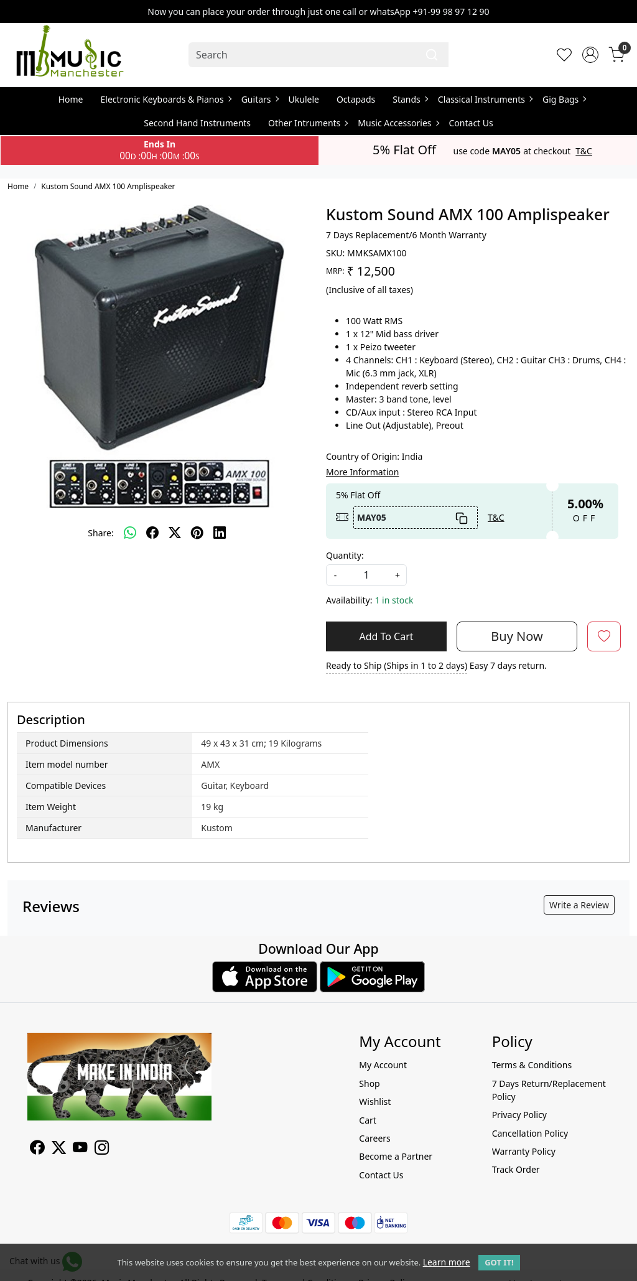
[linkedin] (219, 532)
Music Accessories (398, 123)
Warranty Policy (524, 1151)
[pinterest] (197, 532)
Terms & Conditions (532, 1065)
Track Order (516, 1169)
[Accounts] (590, 55)
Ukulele (304, 99)
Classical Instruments (485, 99)
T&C (583, 151)
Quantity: (345, 555)
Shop (369, 1083)
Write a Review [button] (579, 905)
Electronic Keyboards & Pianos (166, 99)
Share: (100, 533)
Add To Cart (386, 636)
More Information (362, 472)
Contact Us (471, 123)
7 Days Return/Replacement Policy (549, 1090)
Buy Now (516, 636)
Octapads (356, 99)
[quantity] (366, 575)
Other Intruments (307, 123)
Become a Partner (395, 1156)
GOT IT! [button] (499, 1262)
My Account (383, 1065)
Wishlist (375, 1101)
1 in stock (393, 600)
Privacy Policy (519, 1114)
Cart (367, 1120)
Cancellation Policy (530, 1133)
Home (70, 99)
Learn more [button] (446, 1262)
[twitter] (175, 532)
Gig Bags (563, 99)
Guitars (259, 99)
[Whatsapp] (130, 532)
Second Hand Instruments (197, 123)
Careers (374, 1138)
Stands (410, 99)
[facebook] (152, 532)
